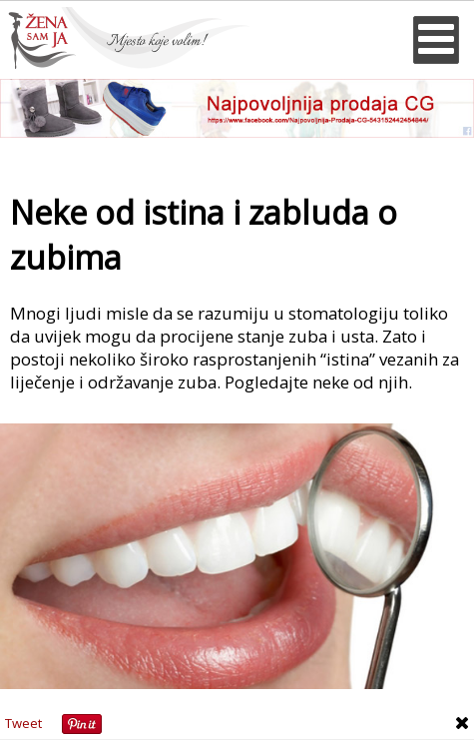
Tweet (23, 723)
